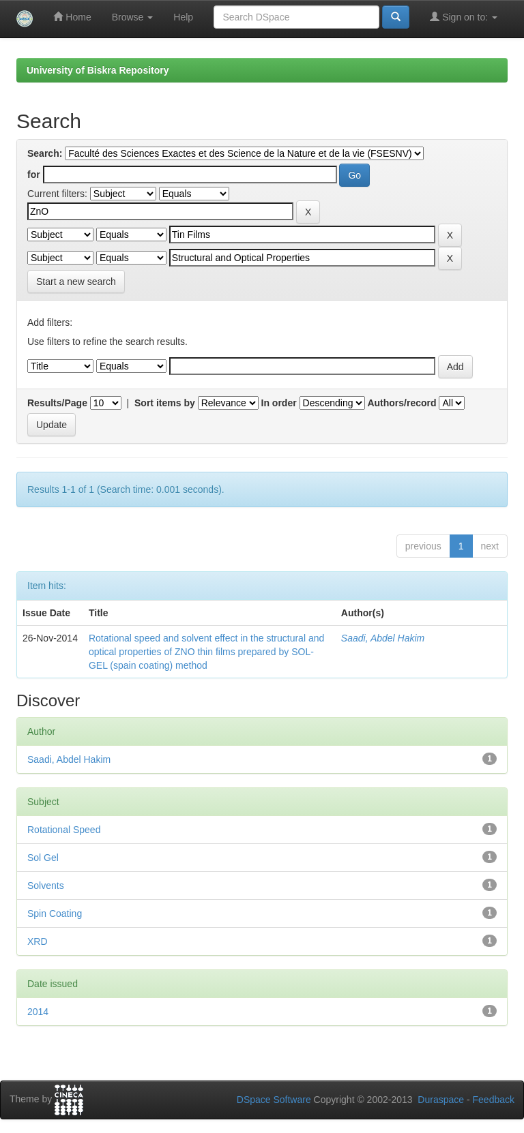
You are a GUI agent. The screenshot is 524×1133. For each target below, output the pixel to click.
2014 (37, 1011)
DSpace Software (274, 1099)
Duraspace (441, 1099)
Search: (44, 153)
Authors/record (401, 402)
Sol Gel (43, 857)
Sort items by (164, 402)
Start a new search (76, 281)
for (33, 174)
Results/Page (57, 402)
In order (279, 402)
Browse (133, 17)
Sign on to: (463, 16)
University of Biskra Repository (98, 70)
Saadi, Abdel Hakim (382, 638)
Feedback (493, 1099)
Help (183, 17)
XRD (37, 941)
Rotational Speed (63, 829)
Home (72, 16)
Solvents (45, 885)
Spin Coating (54, 913)
